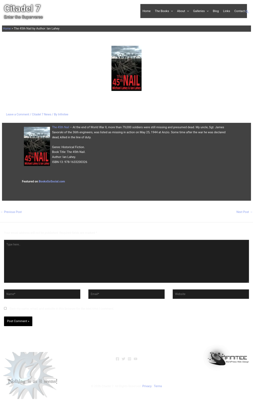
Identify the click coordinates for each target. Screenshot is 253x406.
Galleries (201, 11)
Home (147, 11)
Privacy (147, 388)
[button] (171, 11)
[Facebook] (117, 361)
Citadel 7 (22, 8)
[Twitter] (123, 361)
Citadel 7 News (43, 114)
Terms (158, 388)
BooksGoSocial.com (52, 181)
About (183, 11)
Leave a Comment (18, 114)
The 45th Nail (61, 127)
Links (226, 11)
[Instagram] (129, 361)
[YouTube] (135, 361)
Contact (239, 11)
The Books (164, 11)
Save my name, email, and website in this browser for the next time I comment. (61, 311)
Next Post (244, 212)
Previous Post (11, 212)
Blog (216, 11)
